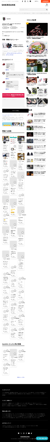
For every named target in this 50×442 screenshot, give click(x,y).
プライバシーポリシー (37, 393)
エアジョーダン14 (14, 23)
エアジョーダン (6, 23)
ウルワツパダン (9, 64)
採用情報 (3, 395)
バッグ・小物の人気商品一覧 (7, 415)
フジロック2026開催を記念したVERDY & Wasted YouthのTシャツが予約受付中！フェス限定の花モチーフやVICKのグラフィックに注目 (43, 85)
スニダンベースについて (23, 392)
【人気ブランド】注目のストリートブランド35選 (10, 425)
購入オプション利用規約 (6, 405)
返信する (7, 69)
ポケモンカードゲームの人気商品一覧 (19, 415)
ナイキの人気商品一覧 (30, 415)
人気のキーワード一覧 (19, 417)
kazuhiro (9, 18)
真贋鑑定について (11, 403)
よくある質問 (16, 404)
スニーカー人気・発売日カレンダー (8, 413)
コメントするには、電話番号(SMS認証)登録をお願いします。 (13, 95)
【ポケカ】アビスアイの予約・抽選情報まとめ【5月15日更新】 (42, 95)
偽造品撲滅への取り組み (14, 392)
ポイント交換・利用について (27, 403)
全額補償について (32, 404)
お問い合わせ (24, 405)
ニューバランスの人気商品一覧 (18, 416)
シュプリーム (19, 53)
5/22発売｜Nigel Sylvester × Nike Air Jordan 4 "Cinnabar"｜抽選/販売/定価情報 (32, 85)
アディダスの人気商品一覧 (28, 416)
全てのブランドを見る (36, 417)
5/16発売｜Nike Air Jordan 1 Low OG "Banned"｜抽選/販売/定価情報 (35, 38)
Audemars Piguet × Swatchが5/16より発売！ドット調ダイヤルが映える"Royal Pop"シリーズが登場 (37, 56)
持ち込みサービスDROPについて (7, 404)
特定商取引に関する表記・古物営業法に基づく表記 (17, 393)
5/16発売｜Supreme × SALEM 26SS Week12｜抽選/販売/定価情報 (37, 74)
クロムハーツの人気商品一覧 (39, 416)
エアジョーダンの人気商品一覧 (40, 415)
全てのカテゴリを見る (27, 417)
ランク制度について (18, 403)
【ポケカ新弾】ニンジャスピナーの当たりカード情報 (29, 425)
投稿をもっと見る (20, 377)
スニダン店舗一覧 (31, 392)
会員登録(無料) (45, 1)
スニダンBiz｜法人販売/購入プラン (40, 392)
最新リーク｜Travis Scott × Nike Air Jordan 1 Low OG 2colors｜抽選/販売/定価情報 (32, 106)
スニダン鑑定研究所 (5, 392)
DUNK (7, 73)
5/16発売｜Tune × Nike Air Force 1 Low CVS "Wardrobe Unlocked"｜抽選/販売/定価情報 (31, 95)
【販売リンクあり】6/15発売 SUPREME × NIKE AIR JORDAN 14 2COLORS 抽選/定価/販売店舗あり (18, 45)
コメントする (15, 110)
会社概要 (42, 393)
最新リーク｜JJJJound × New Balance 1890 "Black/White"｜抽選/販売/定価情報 (42, 106)
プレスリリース (5, 393)
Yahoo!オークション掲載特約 (16, 405)
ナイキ (14, 53)
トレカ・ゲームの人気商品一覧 (39, 413)
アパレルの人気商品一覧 (29, 413)
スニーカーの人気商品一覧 (19, 413)
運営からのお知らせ (39, 404)
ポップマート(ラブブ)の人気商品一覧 (8, 417)
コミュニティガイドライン (7, 115)
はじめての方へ (5, 403)
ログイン (36, 1)
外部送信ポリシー (29, 393)
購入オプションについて (37, 403)
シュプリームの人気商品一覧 (7, 416)
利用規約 (45, 404)
